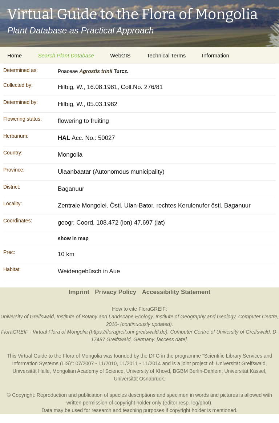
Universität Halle (31, 371)
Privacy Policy (115, 292)
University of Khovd (148, 371)
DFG (154, 356)
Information (215, 55)
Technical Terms (166, 55)
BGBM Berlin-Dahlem (197, 371)
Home (14, 55)
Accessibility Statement (176, 292)
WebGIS (120, 55)
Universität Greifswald (241, 363)
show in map (73, 238)
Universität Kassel (244, 371)
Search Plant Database (66, 55)
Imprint (79, 292)
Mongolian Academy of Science (87, 371)
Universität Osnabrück (139, 379)
